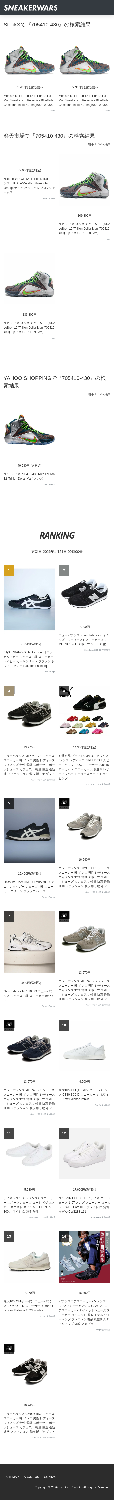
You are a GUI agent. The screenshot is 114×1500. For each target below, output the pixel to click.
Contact (51, 1477)
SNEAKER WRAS (70, 1487)
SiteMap (12, 1477)
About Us (31, 1477)
